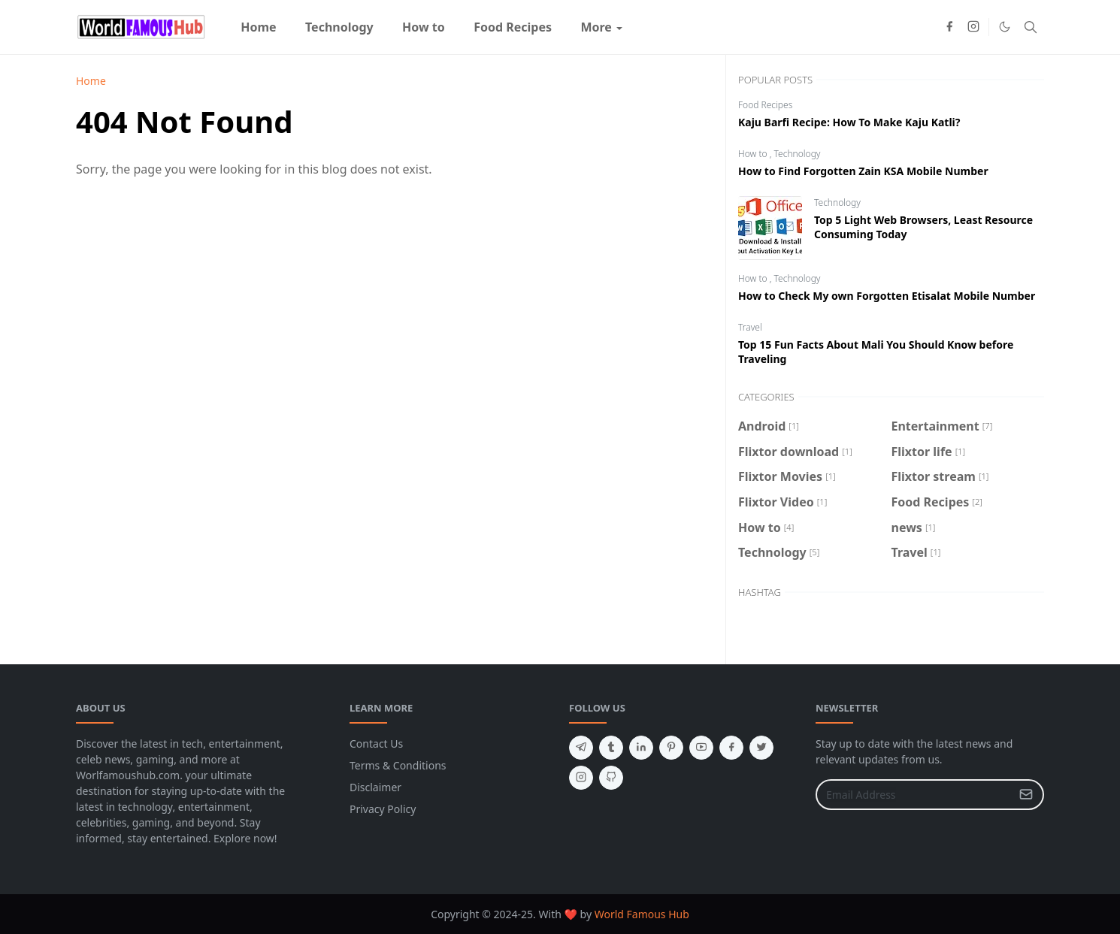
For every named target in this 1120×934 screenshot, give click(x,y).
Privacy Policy (383, 809)
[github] (611, 778)
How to (754, 153)
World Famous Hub (642, 914)
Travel (750, 327)
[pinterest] (671, 748)
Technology (797, 153)
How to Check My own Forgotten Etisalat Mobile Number (886, 296)
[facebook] (949, 27)
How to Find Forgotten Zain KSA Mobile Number (863, 171)
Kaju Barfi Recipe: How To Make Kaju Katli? (849, 122)
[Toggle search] (1030, 27)
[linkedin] (641, 748)
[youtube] (701, 748)
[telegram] (581, 748)
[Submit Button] (1026, 795)
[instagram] (973, 27)
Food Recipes (765, 104)
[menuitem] (258, 27)
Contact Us (376, 743)
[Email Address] (913, 795)
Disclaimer (375, 787)
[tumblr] (611, 748)
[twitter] (761, 748)
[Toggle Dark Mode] (1004, 26)
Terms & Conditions (398, 765)
